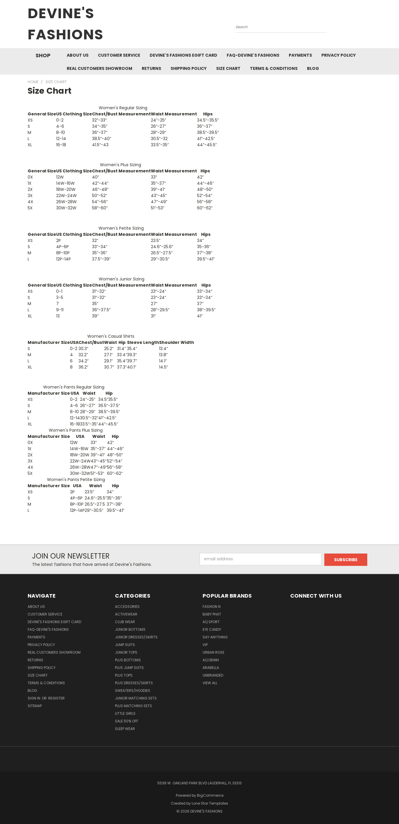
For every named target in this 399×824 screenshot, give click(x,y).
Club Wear (125, 621)
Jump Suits (125, 644)
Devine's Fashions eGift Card (183, 55)
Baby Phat (212, 614)
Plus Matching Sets (133, 705)
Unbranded (213, 675)
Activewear (126, 614)
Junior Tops (126, 652)
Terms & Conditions (274, 68)
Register (56, 698)
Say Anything (215, 637)
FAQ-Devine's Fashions (253, 55)
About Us (78, 55)
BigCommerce (210, 795)
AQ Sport (211, 621)
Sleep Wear (125, 728)
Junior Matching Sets (136, 698)
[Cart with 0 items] (370, 25)
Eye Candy (212, 629)
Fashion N (212, 606)
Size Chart (228, 68)
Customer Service (119, 55)
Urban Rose (213, 652)
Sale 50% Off (126, 721)
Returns (151, 68)
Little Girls (125, 713)
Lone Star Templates (210, 803)
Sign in (34, 698)
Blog (313, 68)
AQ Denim (211, 659)
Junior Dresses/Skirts (136, 637)
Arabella (211, 667)
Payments (300, 55)
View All (210, 682)
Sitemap (35, 705)
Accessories (127, 606)
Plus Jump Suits (129, 667)
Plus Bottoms (128, 659)
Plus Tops (124, 675)
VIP (205, 644)
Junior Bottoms (130, 629)
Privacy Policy (338, 55)
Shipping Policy (189, 68)
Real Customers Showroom (99, 68)
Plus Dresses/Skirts (134, 682)
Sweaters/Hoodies (132, 690)
